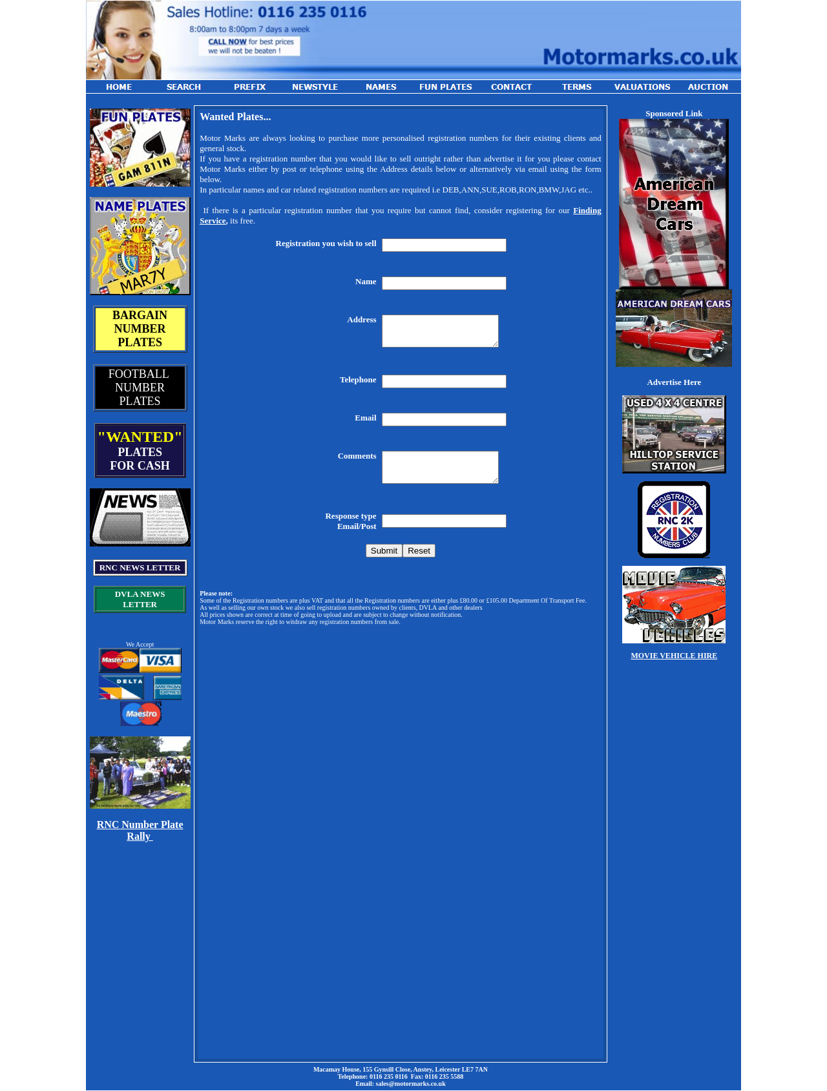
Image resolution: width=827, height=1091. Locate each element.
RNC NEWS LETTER (140, 567)
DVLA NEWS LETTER (140, 599)
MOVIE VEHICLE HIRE (674, 655)
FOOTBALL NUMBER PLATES (140, 388)
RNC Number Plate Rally (140, 830)
